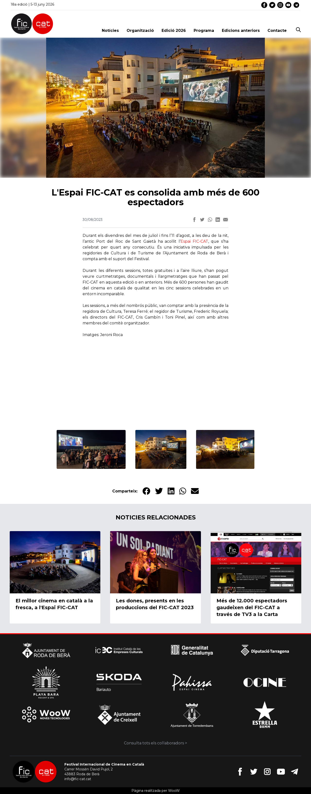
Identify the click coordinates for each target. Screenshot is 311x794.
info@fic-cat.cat (77, 779)
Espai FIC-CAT (194, 241)
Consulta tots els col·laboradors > (155, 743)
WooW (174, 790)
